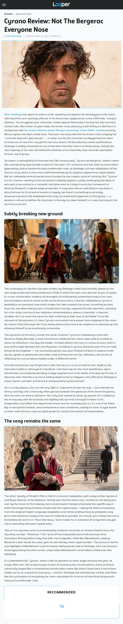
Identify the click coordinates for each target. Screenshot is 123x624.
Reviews (8, 14)
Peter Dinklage (13, 114)
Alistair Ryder (14, 36)
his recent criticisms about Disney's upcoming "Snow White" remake (64, 130)
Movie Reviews (24, 14)
